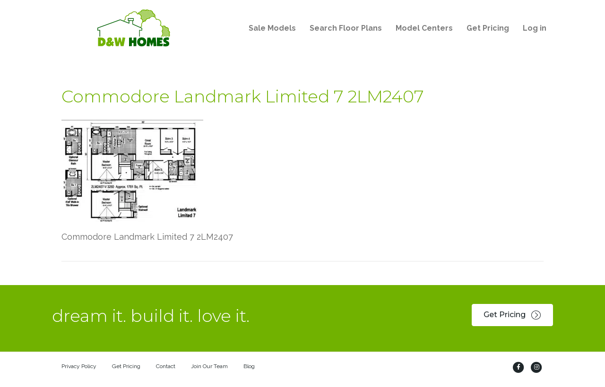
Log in (534, 28)
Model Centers (424, 28)
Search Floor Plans (346, 28)
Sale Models (272, 28)
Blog (249, 366)
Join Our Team (209, 366)
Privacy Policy (78, 366)
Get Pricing (488, 28)
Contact (165, 366)
